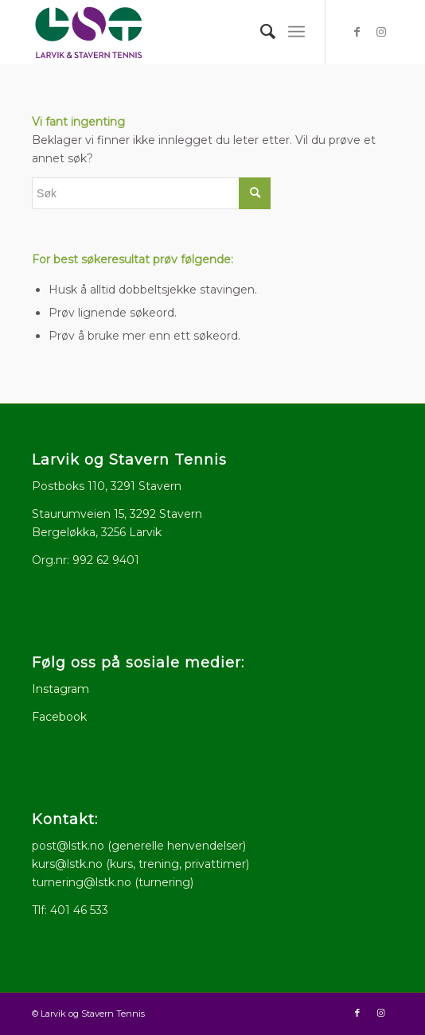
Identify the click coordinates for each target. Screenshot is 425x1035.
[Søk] (260, 32)
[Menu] (296, 32)
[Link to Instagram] (381, 32)
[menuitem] (260, 32)
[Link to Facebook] (357, 32)
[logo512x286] (176, 32)
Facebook (59, 717)
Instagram (60, 689)
